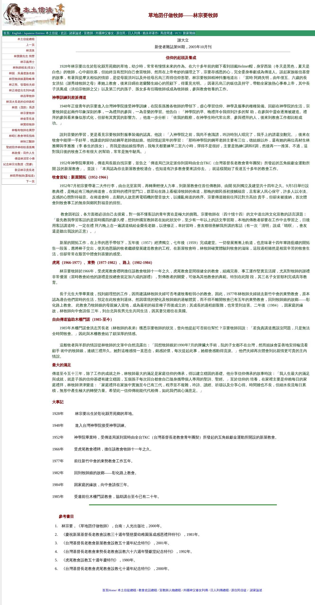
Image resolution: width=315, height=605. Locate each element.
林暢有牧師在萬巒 (23, 130)
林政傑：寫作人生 (23, 153)
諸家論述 (256, 590)
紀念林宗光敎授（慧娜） (19, 164)
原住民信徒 (239, 590)
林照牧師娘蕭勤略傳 (22, 79)
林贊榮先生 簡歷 (24, 56)
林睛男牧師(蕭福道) (22, 175)
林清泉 (30, 50)
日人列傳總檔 (219, 590)
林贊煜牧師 (27, 124)
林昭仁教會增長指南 (22, 136)
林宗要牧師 (27, 113)
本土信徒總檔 (26, 39)
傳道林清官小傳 (25, 158)
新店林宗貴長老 (25, 170)
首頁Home (109, 590)
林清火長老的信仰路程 (20, 101)
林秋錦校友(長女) (24, 67)
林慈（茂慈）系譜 (23, 107)
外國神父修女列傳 (195, 590)
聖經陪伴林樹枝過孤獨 (20, 147)
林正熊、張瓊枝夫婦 (22, 84)
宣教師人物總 (168, 590)
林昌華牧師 (27, 96)
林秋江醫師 (27, 141)
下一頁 (30, 181)
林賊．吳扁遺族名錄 (22, 73)
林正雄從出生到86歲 (22, 90)
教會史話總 (146, 590)
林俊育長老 (27, 118)
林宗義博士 (27, 62)
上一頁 (30, 44)
